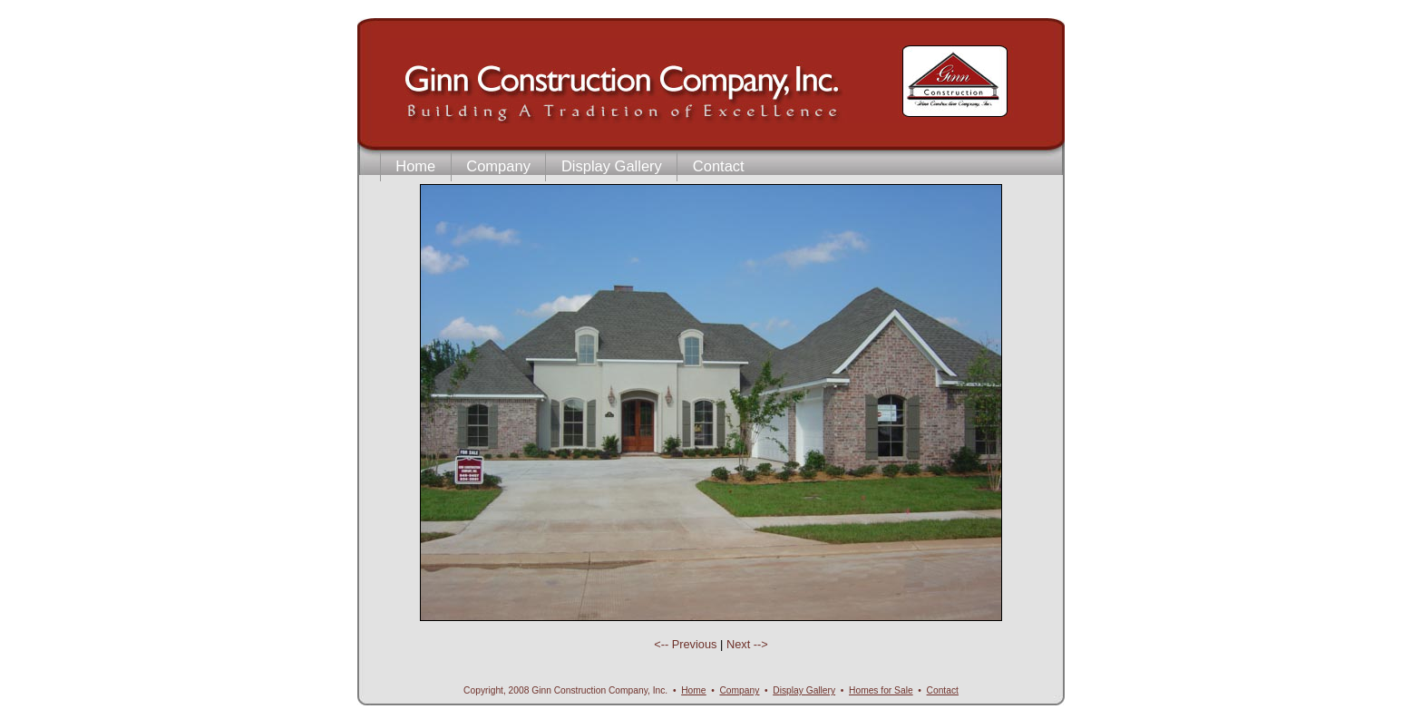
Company (498, 166)
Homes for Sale (881, 690)
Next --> (747, 644)
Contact (719, 166)
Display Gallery (611, 166)
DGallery (804, 690)
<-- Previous (687, 644)
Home (415, 166)
